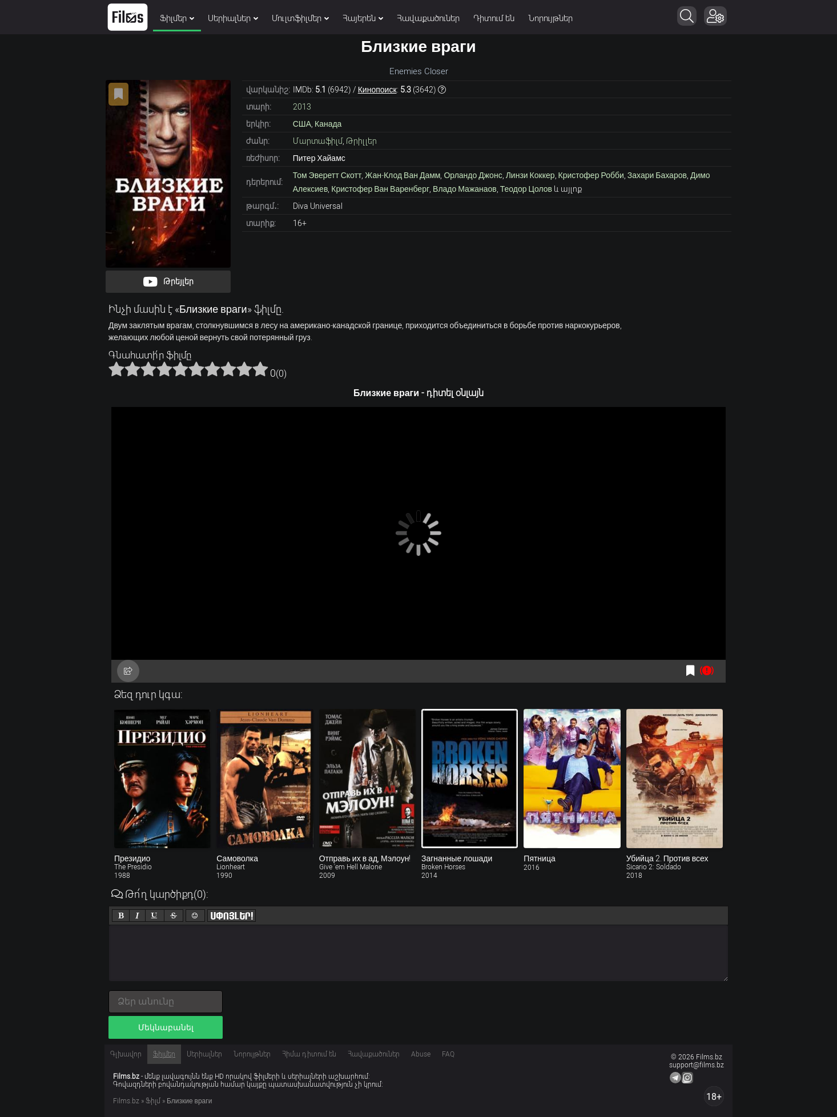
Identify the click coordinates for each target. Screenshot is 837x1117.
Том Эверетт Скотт (327, 175)
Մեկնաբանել (166, 1027)
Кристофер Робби (591, 175)
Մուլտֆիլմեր (300, 18)
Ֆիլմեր (177, 18)
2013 (302, 106)
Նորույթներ (550, 18)
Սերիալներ (233, 18)
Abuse (420, 1054)
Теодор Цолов (526, 188)
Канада (328, 123)
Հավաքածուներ (428, 18)
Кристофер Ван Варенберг (380, 188)
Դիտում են (493, 18)
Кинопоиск (377, 89)
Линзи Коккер (530, 175)
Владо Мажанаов (465, 188)
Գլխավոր (126, 1054)
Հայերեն (363, 18)
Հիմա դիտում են (309, 1054)
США (302, 123)
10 (260, 369)
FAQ (448, 1054)
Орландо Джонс (473, 175)
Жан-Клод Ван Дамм (402, 175)
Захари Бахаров (657, 175)
